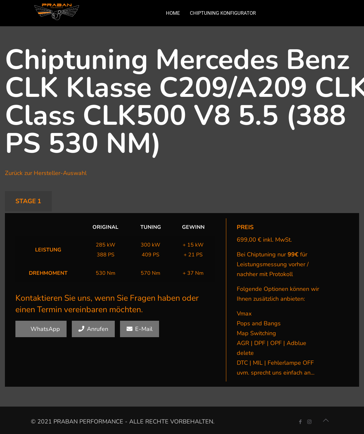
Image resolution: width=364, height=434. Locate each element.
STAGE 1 (28, 201)
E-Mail (139, 329)
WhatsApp (41, 329)
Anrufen (93, 329)
